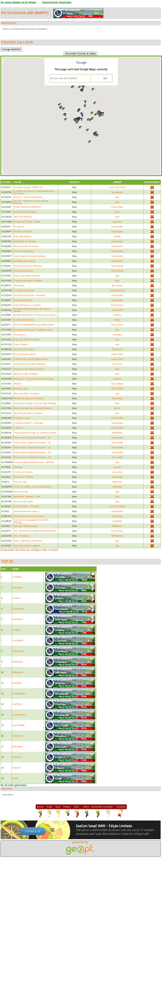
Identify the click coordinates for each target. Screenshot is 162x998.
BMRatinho (117, 433)
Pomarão (18, 467)
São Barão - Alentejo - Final (27, 496)
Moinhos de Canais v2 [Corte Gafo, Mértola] (35, 403)
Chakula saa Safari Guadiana (28, 280)
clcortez (117, 467)
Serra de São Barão (23, 501)
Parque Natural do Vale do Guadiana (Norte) (35, 433)
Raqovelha (117, 349)
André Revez (117, 271)
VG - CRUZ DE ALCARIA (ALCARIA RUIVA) (35, 531)
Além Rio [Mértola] (23, 217)
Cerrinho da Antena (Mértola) (28, 266)
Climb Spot (19, 285)
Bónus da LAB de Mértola (26, 246)
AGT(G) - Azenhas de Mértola (28, 197)
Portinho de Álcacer (23, 472)
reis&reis (16, 630)
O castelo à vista (22, 418)
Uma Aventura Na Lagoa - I (27, 511)
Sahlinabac (17, 661)
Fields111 (17, 757)
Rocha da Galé (21, 491)
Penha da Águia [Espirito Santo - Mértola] (34, 462)
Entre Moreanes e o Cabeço (27, 305)
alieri (117, 212)
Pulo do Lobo (20, 482)
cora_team (117, 364)
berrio (117, 320)
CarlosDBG (17, 640)
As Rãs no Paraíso (23, 231)
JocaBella (117, 521)
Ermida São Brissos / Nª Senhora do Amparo (35, 315)
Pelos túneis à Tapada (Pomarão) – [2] (32, 442)
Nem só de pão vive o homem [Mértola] (33, 408)
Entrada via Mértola (23, 300)
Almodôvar (17, 736)
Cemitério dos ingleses (25, 261)
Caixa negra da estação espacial (29, 256)
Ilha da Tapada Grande (25, 354)
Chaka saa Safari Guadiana (27, 275)
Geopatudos (117, 192)
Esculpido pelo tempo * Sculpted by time (33, 329)
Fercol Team (117, 207)
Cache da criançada (23, 251)
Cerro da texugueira (23, 271)
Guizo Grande (20, 344)
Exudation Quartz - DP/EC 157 (28, 187)
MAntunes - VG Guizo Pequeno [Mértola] (33, 379)
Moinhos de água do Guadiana (28, 398)
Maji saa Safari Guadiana (26, 374)
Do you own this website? (64, 78)
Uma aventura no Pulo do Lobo (29, 516)
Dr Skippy (37, 13)
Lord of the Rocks (117, 187)
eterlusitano (117, 477)
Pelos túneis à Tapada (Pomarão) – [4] (32, 452)
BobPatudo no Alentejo (25, 241)
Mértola (17, 383)
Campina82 (117, 310)
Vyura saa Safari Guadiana (27, 545)
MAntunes (117, 482)
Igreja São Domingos (24, 349)
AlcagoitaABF (19, 693)
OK (105, 78)
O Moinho (18, 428)
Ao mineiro (19, 226)
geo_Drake (117, 285)
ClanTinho (17, 704)
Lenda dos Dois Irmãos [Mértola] (29, 364)
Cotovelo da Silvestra (24, 290)
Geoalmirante (18, 715)
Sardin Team (117, 354)
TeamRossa (18, 651)
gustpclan (17, 683)
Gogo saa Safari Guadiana (26, 339)
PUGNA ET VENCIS (23, 477)
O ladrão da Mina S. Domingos (28, 423)
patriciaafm (17, 746)
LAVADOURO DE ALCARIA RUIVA (30, 359)
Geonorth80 (117, 266)
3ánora (117, 408)
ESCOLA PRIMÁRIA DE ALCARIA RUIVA (34, 325)
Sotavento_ (17, 587)
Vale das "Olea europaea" (26, 526)
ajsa (117, 197)
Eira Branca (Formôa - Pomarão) (29, 295)
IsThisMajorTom (117, 290)
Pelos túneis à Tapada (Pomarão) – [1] (32, 437)
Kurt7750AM (117, 388)
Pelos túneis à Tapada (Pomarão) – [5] (32, 457)
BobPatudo (17, 619)
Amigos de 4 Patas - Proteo (27, 221)
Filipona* (16, 768)
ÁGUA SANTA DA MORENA (27, 207)
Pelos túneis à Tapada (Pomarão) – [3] (32, 447)
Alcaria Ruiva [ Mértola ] (25, 212)
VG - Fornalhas (21, 536)
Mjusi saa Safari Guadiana (26, 393)
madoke (117, 315)
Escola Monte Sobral (24, 320)
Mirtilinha (117, 487)
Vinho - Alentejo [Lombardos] (28, 541)
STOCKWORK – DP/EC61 (26, 506)
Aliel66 (117, 236)
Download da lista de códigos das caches (29, 550)
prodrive (117, 379)
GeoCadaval (117, 383)
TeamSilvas (117, 398)
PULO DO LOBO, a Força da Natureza (32, 487)
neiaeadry (117, 221)
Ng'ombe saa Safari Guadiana (28, 413)
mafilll (15, 778)
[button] (90, 142)
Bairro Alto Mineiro (23, 236)
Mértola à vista (21, 388)
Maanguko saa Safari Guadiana (29, 369)
